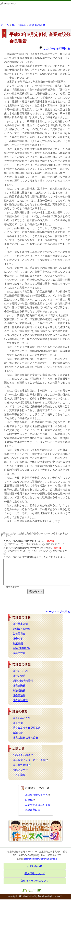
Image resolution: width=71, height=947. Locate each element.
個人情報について (35, 873)
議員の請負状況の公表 (25, 737)
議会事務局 (19, 695)
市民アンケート (21, 770)
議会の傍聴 (19, 675)
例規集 (30, 800)
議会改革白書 (32, 809)
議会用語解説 (20, 700)
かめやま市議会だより (25, 755)
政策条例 (18, 643)
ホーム (5, 24)
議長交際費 (19, 685)
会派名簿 (18, 732)
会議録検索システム (37, 795)
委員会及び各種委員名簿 (27, 727)
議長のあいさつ (21, 718)
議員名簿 (18, 722)
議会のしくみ (20, 670)
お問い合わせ (34, 866)
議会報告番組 (22, 765)
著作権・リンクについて (35, 880)
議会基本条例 (20, 623)
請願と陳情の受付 (23, 680)
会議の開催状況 (21, 648)
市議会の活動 (37, 24)
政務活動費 (19, 690)
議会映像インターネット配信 (30, 760)
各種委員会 (19, 633)
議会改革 (18, 638)
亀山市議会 (19, 24)
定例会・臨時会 (21, 628)
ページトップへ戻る (58, 611)
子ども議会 (19, 774)
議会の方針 (19, 653)
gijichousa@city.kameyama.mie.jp (40, 858)
